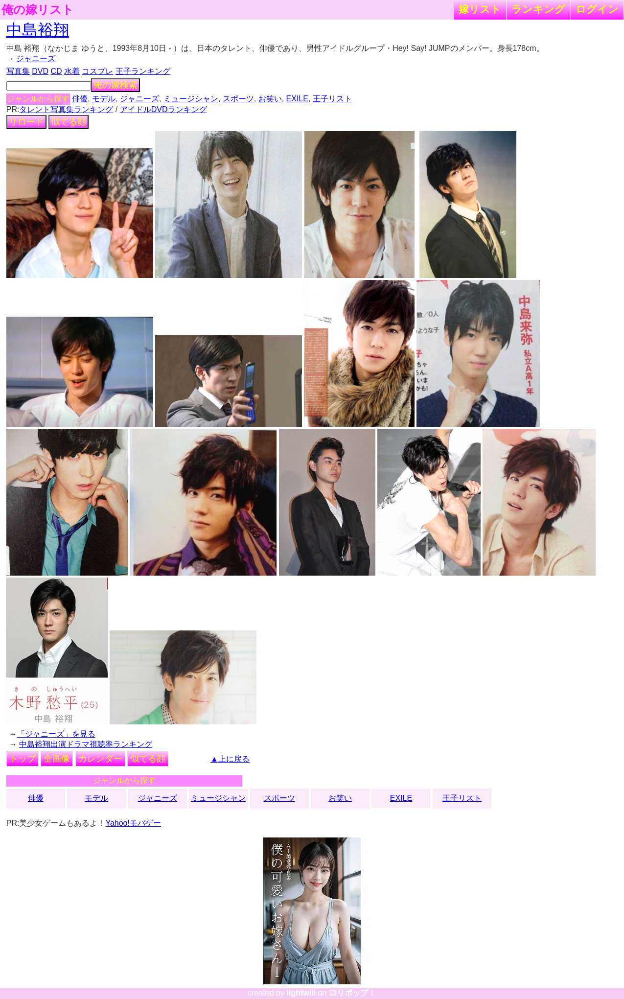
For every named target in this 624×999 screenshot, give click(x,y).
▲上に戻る (230, 759)
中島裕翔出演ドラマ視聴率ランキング (85, 744)
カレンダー (100, 759)
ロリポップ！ (352, 993)
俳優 (80, 98)
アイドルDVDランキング (163, 109)
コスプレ (97, 71)
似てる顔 (68, 122)
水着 (72, 71)
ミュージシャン (190, 98)
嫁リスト (480, 9)
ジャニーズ (35, 58)
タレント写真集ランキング (66, 109)
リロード (26, 122)
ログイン (597, 9)
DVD (40, 71)
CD (56, 71)
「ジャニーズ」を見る (56, 734)
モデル (104, 98)
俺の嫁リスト (37, 9)
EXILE (297, 98)
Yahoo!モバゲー (133, 823)
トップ (22, 759)
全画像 (57, 759)
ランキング (538, 9)
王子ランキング (143, 71)
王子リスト (332, 98)
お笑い (270, 98)
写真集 (18, 71)
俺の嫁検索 (115, 85)
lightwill (301, 993)
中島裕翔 (37, 30)
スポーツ (238, 98)
